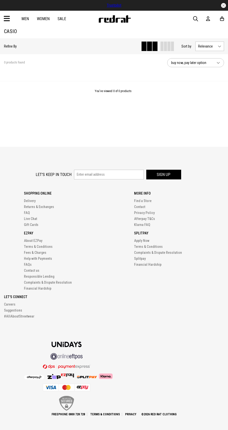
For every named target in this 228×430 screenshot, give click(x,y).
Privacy (130, 414)
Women (43, 18)
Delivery (30, 201)
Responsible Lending (39, 276)
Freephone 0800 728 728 (68, 414)
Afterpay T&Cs (144, 219)
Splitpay (140, 259)
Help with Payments (38, 259)
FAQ (27, 213)
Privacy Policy (144, 213)
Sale (62, 18)
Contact (139, 207)
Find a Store (143, 201)
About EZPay (33, 241)
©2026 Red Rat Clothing (159, 414)
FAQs (28, 265)
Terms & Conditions (38, 247)
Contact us (31, 270)
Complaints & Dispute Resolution (48, 282)
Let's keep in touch (54, 174)
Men (25, 18)
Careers (9, 304)
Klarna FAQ (142, 225)
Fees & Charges (35, 253)
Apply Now (141, 241)
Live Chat (30, 219)
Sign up (163, 174)
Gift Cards (31, 225)
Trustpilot (114, 5)
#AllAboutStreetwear (19, 316)
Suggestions (13, 310)
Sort (186, 46)
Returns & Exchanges (39, 207)
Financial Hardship (37, 288)
